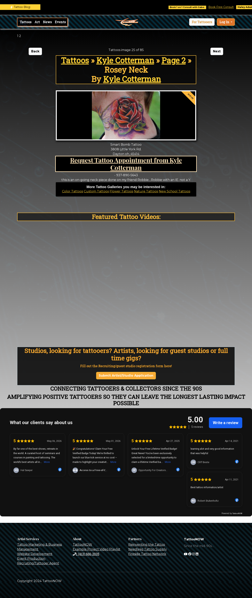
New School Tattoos (174, 191)
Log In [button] (224, 22)
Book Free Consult (225, 7)
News (47, 22)
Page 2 (173, 60)
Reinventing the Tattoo (146, 544)
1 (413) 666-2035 (86, 554)
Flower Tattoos (121, 191)
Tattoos (25, 22)
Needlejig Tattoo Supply (147, 549)
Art (37, 22)
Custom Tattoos (96, 191)
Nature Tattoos (146, 191)
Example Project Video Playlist (96, 549)
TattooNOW (82, 544)
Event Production (31, 558)
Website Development (34, 554)
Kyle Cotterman (125, 60)
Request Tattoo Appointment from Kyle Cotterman (126, 164)
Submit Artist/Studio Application (126, 375)
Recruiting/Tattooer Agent (38, 563)
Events (60, 22)
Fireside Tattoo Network (147, 554)
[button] (202, 22)
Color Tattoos (72, 191)
